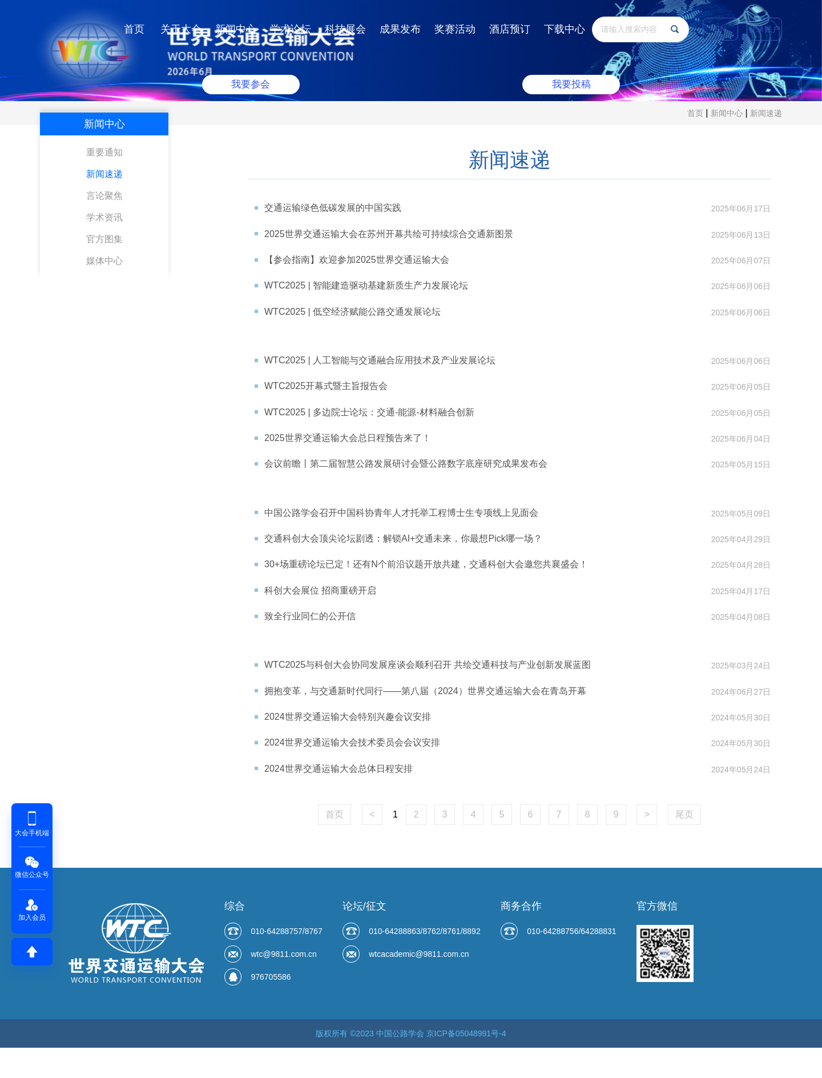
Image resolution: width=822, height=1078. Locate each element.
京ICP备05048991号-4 (466, 1063)
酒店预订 (509, 29)
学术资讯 (104, 217)
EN (720, 29)
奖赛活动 (455, 29)
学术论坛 (290, 29)
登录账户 (764, 29)
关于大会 (181, 29)
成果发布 (400, 29)
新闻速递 (766, 113)
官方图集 (104, 239)
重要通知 (104, 152)
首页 (134, 29)
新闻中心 (235, 29)
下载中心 (564, 29)
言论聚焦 (104, 196)
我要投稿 (570, 84)
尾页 (684, 844)
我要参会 (251, 84)
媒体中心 (104, 261)
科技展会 (345, 29)
